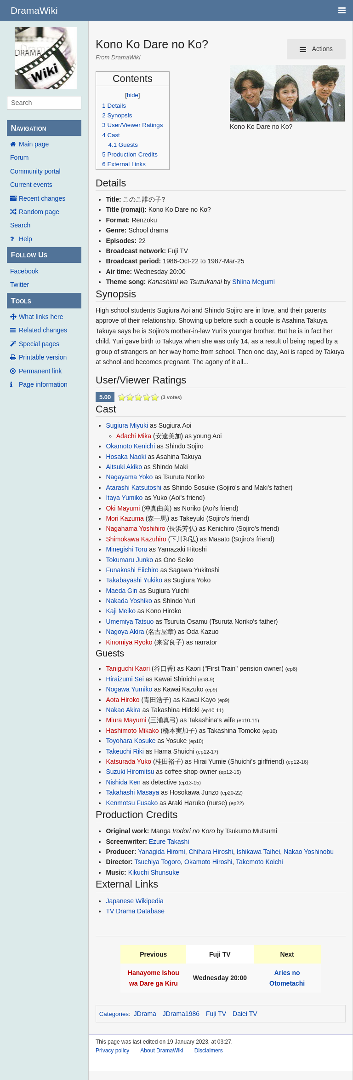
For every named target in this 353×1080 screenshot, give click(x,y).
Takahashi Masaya (132, 792)
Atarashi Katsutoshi (133, 487)
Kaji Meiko (121, 611)
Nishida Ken (123, 782)
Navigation (28, 128)
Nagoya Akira (125, 631)
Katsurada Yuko (128, 761)
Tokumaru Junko (129, 559)
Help (25, 239)
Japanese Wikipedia (134, 901)
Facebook (24, 271)
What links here (41, 316)
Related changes (43, 330)
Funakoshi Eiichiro (132, 570)
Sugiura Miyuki (127, 425)
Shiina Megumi (253, 281)
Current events (31, 184)
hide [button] (132, 95)
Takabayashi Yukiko (134, 580)
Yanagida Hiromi (161, 851)
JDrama (145, 1013)
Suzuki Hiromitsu (130, 771)
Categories (114, 1013)
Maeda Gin (121, 590)
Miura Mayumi (126, 720)
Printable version (43, 357)
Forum (19, 157)
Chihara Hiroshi (210, 851)
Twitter (19, 284)
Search (20, 225)
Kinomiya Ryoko (129, 642)
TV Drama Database (135, 911)
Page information (43, 384)
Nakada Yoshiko (129, 600)
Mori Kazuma (124, 518)
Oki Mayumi (123, 508)
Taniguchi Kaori (128, 668)
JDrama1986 (181, 1013)
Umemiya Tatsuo (130, 621)
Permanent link (40, 371)
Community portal (35, 171)
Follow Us (29, 254)
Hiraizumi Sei (124, 679)
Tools (21, 300)
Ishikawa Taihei (258, 851)
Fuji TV (216, 1013)
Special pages (39, 344)
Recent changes (42, 198)
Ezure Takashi (169, 841)
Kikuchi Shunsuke (153, 872)
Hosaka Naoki (126, 456)
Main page (34, 144)
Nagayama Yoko (129, 477)
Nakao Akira (123, 710)
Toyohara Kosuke (130, 740)
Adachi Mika (133, 436)
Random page (39, 211)
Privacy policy (112, 1050)
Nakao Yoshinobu (309, 851)
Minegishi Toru (126, 549)
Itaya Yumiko (124, 497)
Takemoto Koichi (259, 861)
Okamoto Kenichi (130, 446)
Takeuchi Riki (124, 751)
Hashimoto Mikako (132, 730)
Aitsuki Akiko (124, 466)
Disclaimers (208, 1050)
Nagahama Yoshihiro (135, 528)
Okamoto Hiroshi (208, 861)
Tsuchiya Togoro (157, 861)
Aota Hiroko (122, 699)
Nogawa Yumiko (129, 689)
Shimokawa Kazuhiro (136, 539)
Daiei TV (245, 1013)
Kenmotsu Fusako (132, 803)
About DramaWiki (161, 1050)
